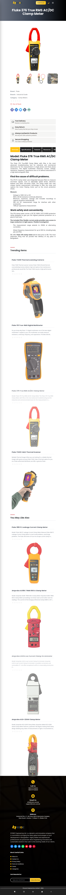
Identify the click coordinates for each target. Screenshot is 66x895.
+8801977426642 (33, 788)
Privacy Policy (16, 861)
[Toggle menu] (53, 3)
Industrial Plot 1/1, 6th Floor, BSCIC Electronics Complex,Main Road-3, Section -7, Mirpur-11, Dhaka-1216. (33, 817)
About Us (15, 856)
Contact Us (15, 859)
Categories (15, 869)
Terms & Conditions (18, 864)
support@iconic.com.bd (33, 804)
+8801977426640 (33, 790)
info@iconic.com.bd (33, 802)
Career (14, 866)
